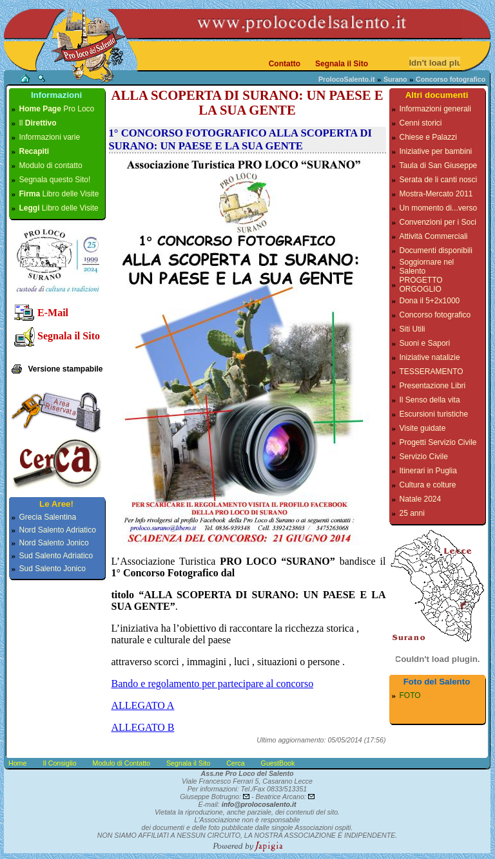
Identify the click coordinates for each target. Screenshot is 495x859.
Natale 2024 (421, 499)
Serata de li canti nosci (439, 179)
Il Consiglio (59, 763)
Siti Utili (412, 329)
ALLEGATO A (143, 705)
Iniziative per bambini (436, 151)
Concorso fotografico (435, 314)
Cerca (235, 763)
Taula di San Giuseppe (439, 165)
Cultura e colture (428, 484)
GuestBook (278, 763)
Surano (395, 79)
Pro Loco (57, 108)
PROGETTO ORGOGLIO (421, 285)
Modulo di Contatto (121, 763)
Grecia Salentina (48, 517)
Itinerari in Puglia (428, 470)
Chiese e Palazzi (428, 137)
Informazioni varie (50, 137)
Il (38, 122)
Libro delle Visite (59, 193)
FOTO (410, 695)
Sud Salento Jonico (52, 568)
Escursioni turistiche (434, 414)
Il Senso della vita (430, 399)
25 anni (412, 513)
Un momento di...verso (439, 207)
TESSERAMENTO (431, 371)
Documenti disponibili (436, 250)
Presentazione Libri (433, 385)
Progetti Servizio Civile (438, 442)
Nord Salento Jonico (54, 542)
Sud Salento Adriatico (56, 555)
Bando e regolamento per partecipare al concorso (213, 683)
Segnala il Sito (341, 63)
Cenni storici (421, 122)
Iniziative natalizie (430, 357)
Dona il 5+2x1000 (430, 300)
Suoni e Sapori (425, 343)
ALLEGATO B (143, 727)
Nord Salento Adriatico (57, 529)
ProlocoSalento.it (346, 79)
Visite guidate (423, 428)
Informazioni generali (435, 108)
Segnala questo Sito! (55, 179)
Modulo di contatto (50, 165)
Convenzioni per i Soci (438, 222)
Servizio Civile (424, 456)
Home (17, 763)
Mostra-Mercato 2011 (436, 193)
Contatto (284, 63)
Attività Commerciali (434, 236)
